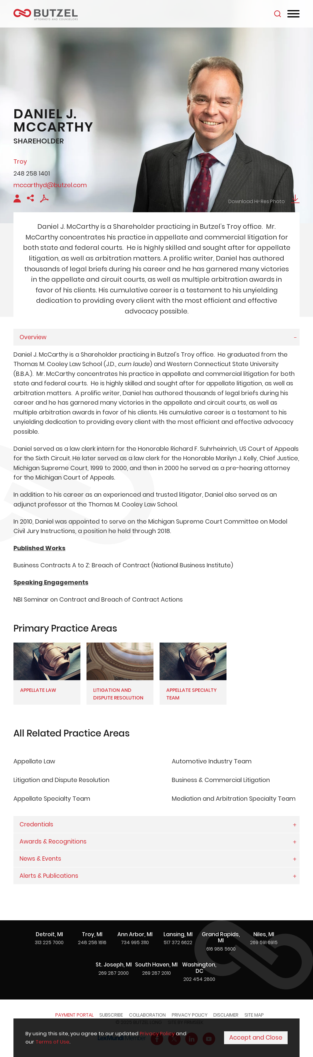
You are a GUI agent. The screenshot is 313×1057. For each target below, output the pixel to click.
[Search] (277, 13)
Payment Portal (74, 1015)
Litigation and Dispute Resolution (61, 780)
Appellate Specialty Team (51, 798)
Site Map (254, 1015)
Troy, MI (92, 934)
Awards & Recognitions (53, 841)
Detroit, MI (49, 934)
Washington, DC (199, 968)
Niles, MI (263, 934)
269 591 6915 (264, 942)
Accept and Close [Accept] (255, 1038)
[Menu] (293, 14)
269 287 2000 (113, 973)
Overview (33, 337)
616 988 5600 (221, 949)
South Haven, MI (156, 964)
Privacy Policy (190, 1015)
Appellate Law (34, 761)
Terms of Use (52, 1042)
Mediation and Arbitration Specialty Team (234, 798)
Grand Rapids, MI (221, 937)
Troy (20, 161)
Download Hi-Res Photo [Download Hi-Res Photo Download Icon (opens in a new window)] (264, 201)
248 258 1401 (31, 173)
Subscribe (111, 1015)
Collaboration (147, 1015)
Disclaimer (225, 1015)
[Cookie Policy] (156, 1038)
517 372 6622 (178, 942)
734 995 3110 (135, 942)
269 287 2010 (156, 973)
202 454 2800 (199, 979)
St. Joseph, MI (114, 964)
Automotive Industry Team (212, 761)
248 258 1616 (92, 942)
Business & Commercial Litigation (221, 780)
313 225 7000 (49, 942)
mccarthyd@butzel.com (50, 185)
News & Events (40, 859)
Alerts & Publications (49, 876)
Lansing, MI (178, 934)
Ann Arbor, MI (135, 934)
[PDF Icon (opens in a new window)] (44, 200)
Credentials (36, 824)
